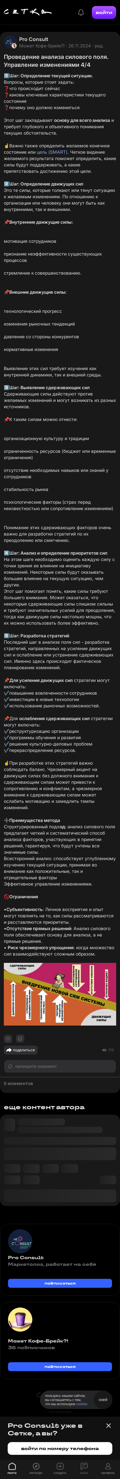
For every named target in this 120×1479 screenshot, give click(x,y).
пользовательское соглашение (60, 1409)
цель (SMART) (52, 152)
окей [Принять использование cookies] (103, 1399)
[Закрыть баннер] (108, 1425)
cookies (81, 1404)
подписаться (60, 1283)
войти (104, 12)
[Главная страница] (28, 12)
